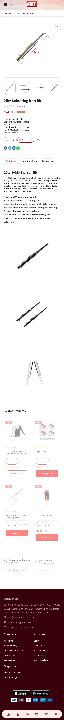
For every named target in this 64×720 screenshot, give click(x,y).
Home (7, 13)
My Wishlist (39, 650)
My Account (40, 655)
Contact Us (9, 655)
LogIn (36, 640)
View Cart (38, 645)
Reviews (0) (47, 161)
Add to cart (25, 140)
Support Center (11, 660)
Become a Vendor (12, 672)
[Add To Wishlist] (39, 140)
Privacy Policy (10, 645)
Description (11, 161)
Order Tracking (41, 660)
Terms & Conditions (13, 650)
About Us (8, 640)
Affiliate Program (12, 677)
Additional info (29, 161)
